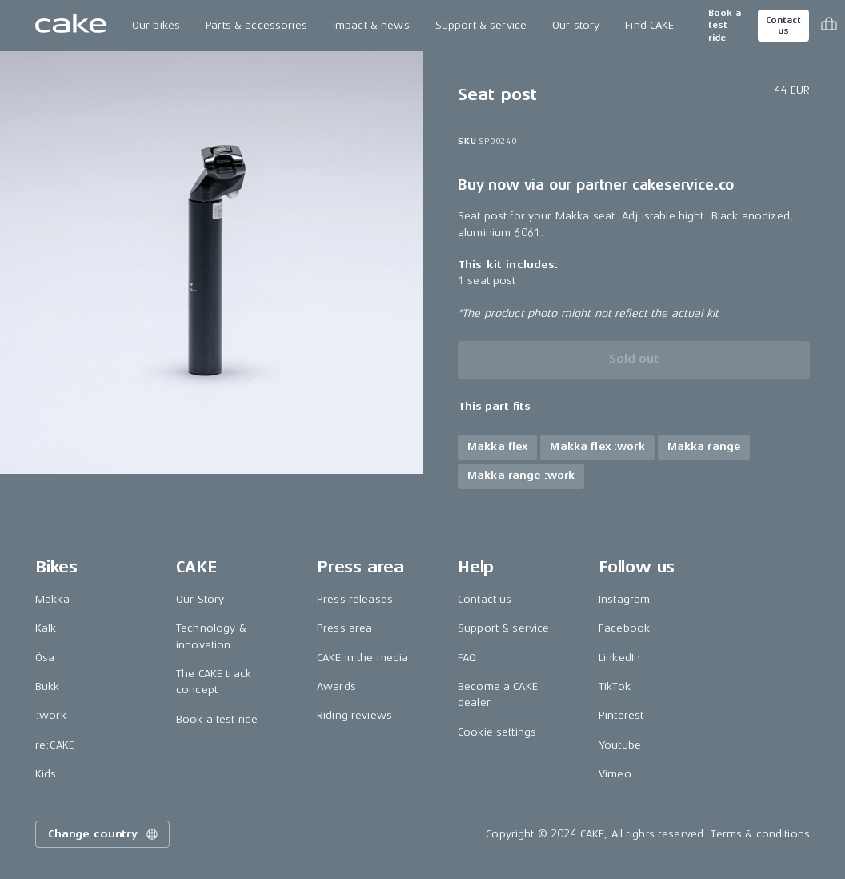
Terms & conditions (760, 834)
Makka (52, 599)
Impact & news (371, 25)
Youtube (620, 745)
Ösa (44, 658)
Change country (104, 834)
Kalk (46, 628)
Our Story (200, 599)
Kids (46, 774)
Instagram (624, 599)
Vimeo (615, 774)
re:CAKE (54, 745)
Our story (575, 25)
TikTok (615, 686)
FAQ (467, 658)
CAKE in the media (362, 658)
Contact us (783, 25)
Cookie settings (497, 732)
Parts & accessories (256, 25)
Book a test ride (724, 25)
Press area (344, 628)
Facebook (624, 628)
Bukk (47, 686)
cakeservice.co (683, 185)
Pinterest (621, 715)
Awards (336, 686)
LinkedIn (619, 658)
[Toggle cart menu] (829, 25)
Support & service (481, 25)
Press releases (355, 599)
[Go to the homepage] (70, 25)
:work (50, 715)
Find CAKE (649, 25)
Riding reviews (354, 715)
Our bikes (156, 25)
